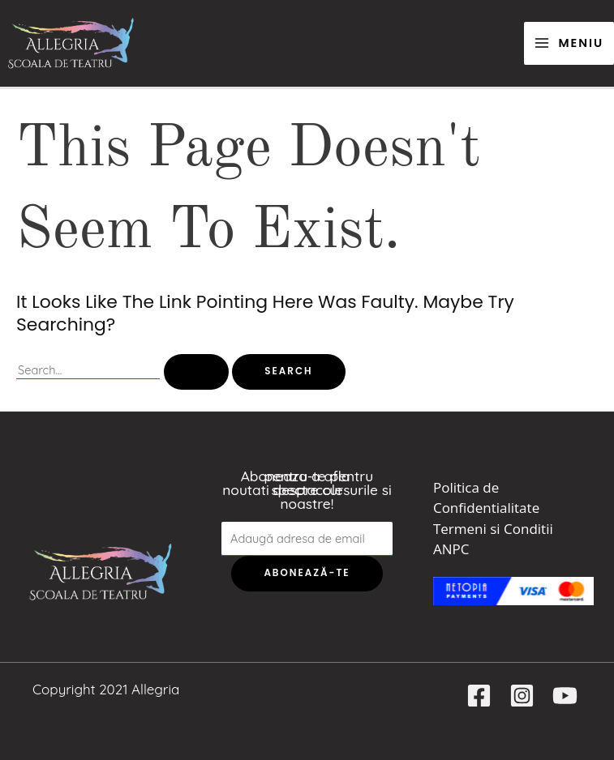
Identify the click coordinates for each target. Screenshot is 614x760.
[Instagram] (522, 695)
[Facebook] (479, 695)
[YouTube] (565, 695)
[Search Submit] (196, 372)
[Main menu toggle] (569, 43)
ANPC (451, 549)
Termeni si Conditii (493, 528)
